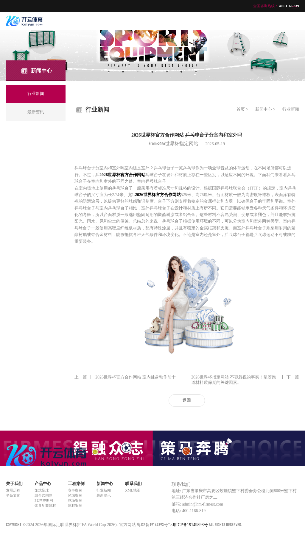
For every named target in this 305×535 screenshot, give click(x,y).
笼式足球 (42, 490)
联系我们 (133, 483)
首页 (240, 109)
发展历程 (13, 490)
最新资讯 (104, 495)
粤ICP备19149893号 (152, 524)
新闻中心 (263, 109)
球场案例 (75, 500)
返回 (187, 400)
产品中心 (43, 483)
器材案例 (75, 505)
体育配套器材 (45, 505)
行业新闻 (290, 109)
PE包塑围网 (44, 500)
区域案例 (75, 495)
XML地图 (132, 490)
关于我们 (14, 483)
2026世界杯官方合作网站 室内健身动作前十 (125, 377)
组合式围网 (43, 495)
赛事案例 (75, 490)
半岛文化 (13, 495)
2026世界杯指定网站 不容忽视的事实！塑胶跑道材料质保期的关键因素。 (245, 380)
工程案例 (76, 483)
